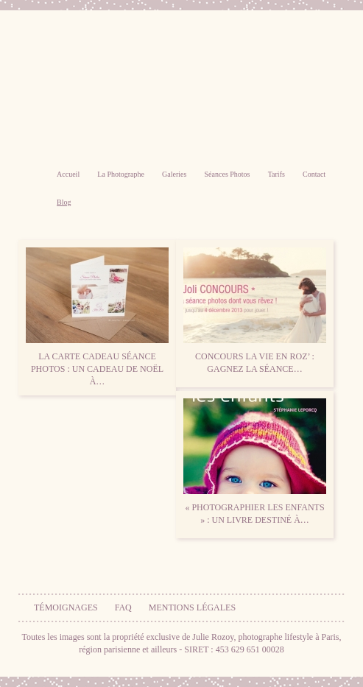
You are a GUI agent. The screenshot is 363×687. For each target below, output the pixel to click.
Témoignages (66, 607)
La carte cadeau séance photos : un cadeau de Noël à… (97, 317)
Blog (64, 202)
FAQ (123, 607)
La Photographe (120, 174)
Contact (314, 174)
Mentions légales (192, 607)
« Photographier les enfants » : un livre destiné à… (254, 461)
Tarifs (276, 174)
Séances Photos (227, 174)
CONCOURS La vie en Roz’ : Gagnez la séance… (254, 310)
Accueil (68, 174)
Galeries (174, 174)
